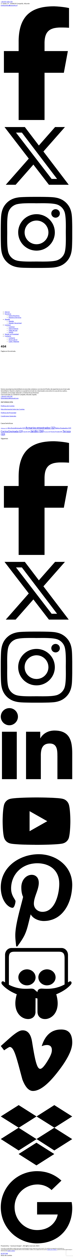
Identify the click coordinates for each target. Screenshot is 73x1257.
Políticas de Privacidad (8, 413)
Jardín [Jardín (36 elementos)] (37, 431)
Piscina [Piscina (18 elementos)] (47, 431)
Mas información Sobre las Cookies (13, 409)
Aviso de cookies (6, 1255)
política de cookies (52, 1249)
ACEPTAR (4, 1253)
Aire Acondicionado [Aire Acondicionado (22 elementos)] (16, 428)
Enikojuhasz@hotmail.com (9, 398)
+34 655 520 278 (6, 2)
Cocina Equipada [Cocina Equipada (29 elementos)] (12, 431)
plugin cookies (11, 1250)
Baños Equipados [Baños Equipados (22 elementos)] (63, 428)
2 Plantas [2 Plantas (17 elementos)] (4, 428)
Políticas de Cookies (7, 406)
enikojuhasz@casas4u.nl (9, 5)
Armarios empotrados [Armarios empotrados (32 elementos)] (40, 427)
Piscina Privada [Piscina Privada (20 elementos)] (56, 431)
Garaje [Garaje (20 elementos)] (26, 431)
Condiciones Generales (8, 416)
